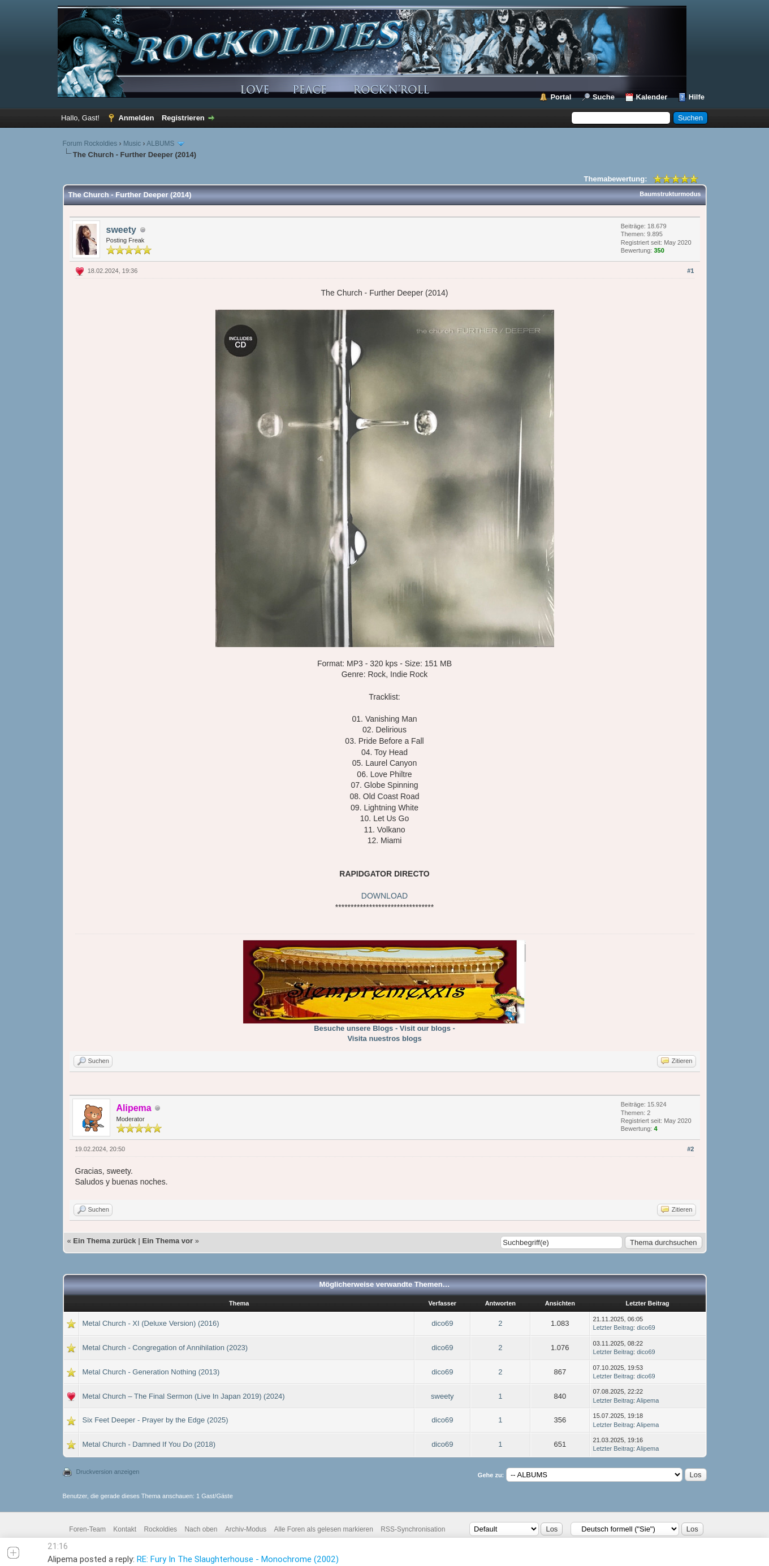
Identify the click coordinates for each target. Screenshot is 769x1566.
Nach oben (200, 1529)
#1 (690, 270)
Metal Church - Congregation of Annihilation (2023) (165, 1347)
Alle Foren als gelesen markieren (323, 1529)
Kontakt (124, 1529)
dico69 (442, 1323)
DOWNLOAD (384, 895)
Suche (604, 97)
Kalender (652, 97)
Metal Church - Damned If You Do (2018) (149, 1444)
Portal (560, 97)
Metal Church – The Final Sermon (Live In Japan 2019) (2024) (184, 1396)
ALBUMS (160, 144)
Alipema (648, 1400)
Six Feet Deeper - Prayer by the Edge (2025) (155, 1420)
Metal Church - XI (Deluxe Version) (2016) (151, 1323)
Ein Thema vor (167, 1241)
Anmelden (136, 118)
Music (132, 144)
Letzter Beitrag (613, 1327)
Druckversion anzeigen (108, 1471)
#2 (690, 1149)
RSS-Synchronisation (413, 1529)
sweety (121, 230)
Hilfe (697, 97)
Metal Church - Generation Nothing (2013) (151, 1372)
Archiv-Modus (245, 1529)
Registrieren (183, 118)
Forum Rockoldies (90, 144)
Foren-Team (87, 1529)
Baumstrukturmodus (670, 193)
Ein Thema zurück (104, 1241)
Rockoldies (160, 1529)
